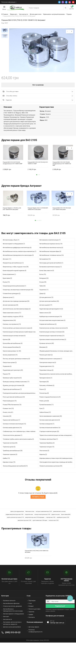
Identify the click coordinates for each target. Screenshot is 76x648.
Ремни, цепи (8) (44, 402)
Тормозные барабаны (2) (46, 444)
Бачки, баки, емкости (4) (46, 272)
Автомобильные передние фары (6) (50, 253)
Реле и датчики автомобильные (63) (14, 398)
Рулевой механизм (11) (46, 406)
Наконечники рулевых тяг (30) (12, 352)
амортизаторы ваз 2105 (24, 521)
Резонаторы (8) (44, 394)
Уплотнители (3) (44, 452)
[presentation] (68, 31)
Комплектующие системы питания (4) (14, 337)
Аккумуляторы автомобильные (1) (13, 264)
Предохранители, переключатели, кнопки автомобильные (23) (57, 375)
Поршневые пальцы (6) (46, 371)
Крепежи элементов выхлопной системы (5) (52, 341)
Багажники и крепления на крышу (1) (50, 268)
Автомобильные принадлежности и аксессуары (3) (18, 257)
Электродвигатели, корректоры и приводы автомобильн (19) (57, 463)
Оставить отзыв (38, 498)
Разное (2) (42, 391)
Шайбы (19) (6, 460)
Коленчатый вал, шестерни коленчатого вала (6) (17, 329)
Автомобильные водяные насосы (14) (50, 245)
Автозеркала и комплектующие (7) (50, 241)
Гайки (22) (42, 287)
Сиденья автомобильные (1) (11, 421)
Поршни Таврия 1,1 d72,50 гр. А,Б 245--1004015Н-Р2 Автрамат (12, 210)
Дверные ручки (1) (8, 299)
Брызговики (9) (7, 279)
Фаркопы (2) (43, 456)
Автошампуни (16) (45, 260)
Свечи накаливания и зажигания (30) (50, 417)
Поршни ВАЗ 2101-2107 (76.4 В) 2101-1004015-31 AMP (38, 164)
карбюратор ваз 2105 (63, 519)
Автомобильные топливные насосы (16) (51, 257)
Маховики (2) (43, 348)
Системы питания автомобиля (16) (49, 429)
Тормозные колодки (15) (46, 448)
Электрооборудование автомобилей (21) (15, 467)
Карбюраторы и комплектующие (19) (50, 318)
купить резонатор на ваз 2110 (15, 519)
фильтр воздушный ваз (17, 513)
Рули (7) (41, 410)
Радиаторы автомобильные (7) (12, 391)
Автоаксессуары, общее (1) (11, 241)
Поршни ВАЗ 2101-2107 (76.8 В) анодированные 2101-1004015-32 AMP (62, 165)
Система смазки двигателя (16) (12, 429)
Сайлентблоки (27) (45, 414)
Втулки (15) (6, 283)
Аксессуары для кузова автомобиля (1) (51, 264)
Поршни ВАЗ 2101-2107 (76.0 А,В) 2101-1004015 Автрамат (62, 210)
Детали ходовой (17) (45, 306)
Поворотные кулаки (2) (10, 364)
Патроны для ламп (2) (46, 356)
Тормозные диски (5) (9, 448)
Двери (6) (42, 295)
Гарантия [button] (38, 101)
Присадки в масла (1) (45, 379)
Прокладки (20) (44, 383)
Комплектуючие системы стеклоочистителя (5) (53, 329)
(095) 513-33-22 (10, 634)
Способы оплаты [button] (38, 97)
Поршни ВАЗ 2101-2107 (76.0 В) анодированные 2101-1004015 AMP (12, 164)
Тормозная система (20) (10, 444)
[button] (36, 176)
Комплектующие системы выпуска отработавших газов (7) (20, 333)
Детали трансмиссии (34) (10, 306)
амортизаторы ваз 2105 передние (34, 519)
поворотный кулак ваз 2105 (42, 516)
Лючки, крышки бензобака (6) (12, 348)
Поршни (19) (6, 375)
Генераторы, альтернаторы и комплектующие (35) (18, 291)
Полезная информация (8, 2)
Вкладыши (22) (43, 279)
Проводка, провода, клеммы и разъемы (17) (16, 383)
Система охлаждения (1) (46, 425)
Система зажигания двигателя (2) (49, 421)
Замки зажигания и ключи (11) (12, 314)
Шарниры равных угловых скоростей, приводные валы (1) (56, 460)
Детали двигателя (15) (46, 299)
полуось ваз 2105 (53, 521)
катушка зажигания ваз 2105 (44, 513)
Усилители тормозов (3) (10, 456)
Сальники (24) (7, 417)
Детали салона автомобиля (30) (49, 302)
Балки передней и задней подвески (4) (14, 272)
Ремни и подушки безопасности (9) (50, 398)
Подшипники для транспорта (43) (13, 371)
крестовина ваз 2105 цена (40, 521)
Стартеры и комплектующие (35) (49, 433)
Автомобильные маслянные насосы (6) (51, 249)
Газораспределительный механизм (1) (14, 287)
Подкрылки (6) (7, 368)
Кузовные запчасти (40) (46, 345)
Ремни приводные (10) (9, 402)
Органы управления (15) (10, 356)
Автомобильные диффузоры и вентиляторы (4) (17, 249)
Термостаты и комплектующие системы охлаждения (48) (56, 437)
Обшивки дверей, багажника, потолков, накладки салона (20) (57, 352)
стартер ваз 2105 (50, 519)
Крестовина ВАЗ (65, 516)
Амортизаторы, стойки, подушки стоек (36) (16, 268)
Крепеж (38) (6, 341)
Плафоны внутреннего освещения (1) (50, 360)
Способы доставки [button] (38, 93)
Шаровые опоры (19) (9, 463)
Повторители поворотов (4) (47, 364)
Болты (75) (42, 276)
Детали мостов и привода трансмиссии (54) (16, 302)
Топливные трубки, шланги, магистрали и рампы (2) (18, 440)
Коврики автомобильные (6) (47, 325)
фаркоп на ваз (56, 516)
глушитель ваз (29, 516)
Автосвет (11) (7, 260)
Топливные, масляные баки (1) (48, 440)
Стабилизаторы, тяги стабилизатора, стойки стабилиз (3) (20, 433)
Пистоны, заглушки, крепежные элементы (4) (16, 360)
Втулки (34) (42, 283)
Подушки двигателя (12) (46, 368)
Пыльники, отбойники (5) (46, 387)
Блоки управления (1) (9, 276)
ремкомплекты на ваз (59, 513)
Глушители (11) (43, 291)
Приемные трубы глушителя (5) (12, 379)
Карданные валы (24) (9, 322)
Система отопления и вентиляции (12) (14, 425)
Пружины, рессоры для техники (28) (13, 387)
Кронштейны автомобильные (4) (12, 345)
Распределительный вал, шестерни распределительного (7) (20, 394)
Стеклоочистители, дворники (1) (12, 437)
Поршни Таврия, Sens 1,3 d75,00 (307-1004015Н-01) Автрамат (38, 210)
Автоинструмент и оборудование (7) (14, 245)
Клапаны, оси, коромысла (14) (12, 325)
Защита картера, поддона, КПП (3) (13, 318)
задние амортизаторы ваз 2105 (14, 516)
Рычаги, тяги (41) (8, 414)
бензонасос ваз (29, 513)
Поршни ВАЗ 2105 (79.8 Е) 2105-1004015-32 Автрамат (36, 552)
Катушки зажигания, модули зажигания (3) (52, 322)
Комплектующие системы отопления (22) (51, 333)
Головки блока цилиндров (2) (11, 295)
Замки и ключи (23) (45, 314)
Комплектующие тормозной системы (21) (51, 337)
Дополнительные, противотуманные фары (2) (17, 310)
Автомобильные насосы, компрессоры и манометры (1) (19, 253)
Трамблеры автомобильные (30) (12, 452)
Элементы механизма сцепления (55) (50, 467)
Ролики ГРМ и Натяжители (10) (12, 406)
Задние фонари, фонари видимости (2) (51, 310)
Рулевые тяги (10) (8, 410)
